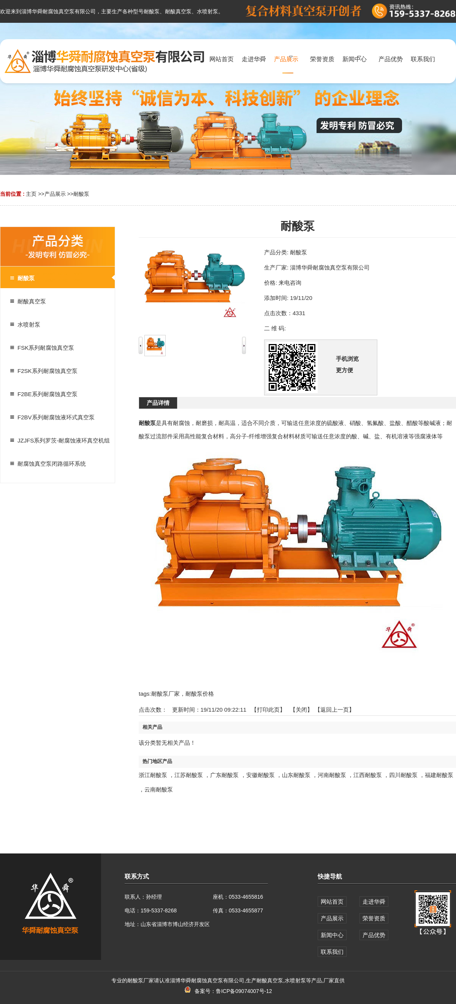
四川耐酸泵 (403, 775)
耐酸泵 (81, 194)
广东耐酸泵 (224, 775)
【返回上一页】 (335, 709)
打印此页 (268, 709)
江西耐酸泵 (367, 775)
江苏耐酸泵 (188, 775)
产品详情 (158, 403)
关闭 (301, 709)
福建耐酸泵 (439, 775)
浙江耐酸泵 (153, 775)
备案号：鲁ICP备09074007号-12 (228, 991)
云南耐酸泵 (158, 789)
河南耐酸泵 (332, 775)
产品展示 (55, 194)
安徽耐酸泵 (260, 775)
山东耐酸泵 (296, 775)
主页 (31, 194)
